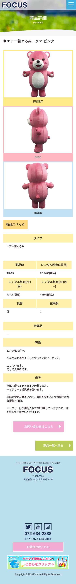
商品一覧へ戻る (53, 445)
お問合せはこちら (38, 546)
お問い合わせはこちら (38, 426)
